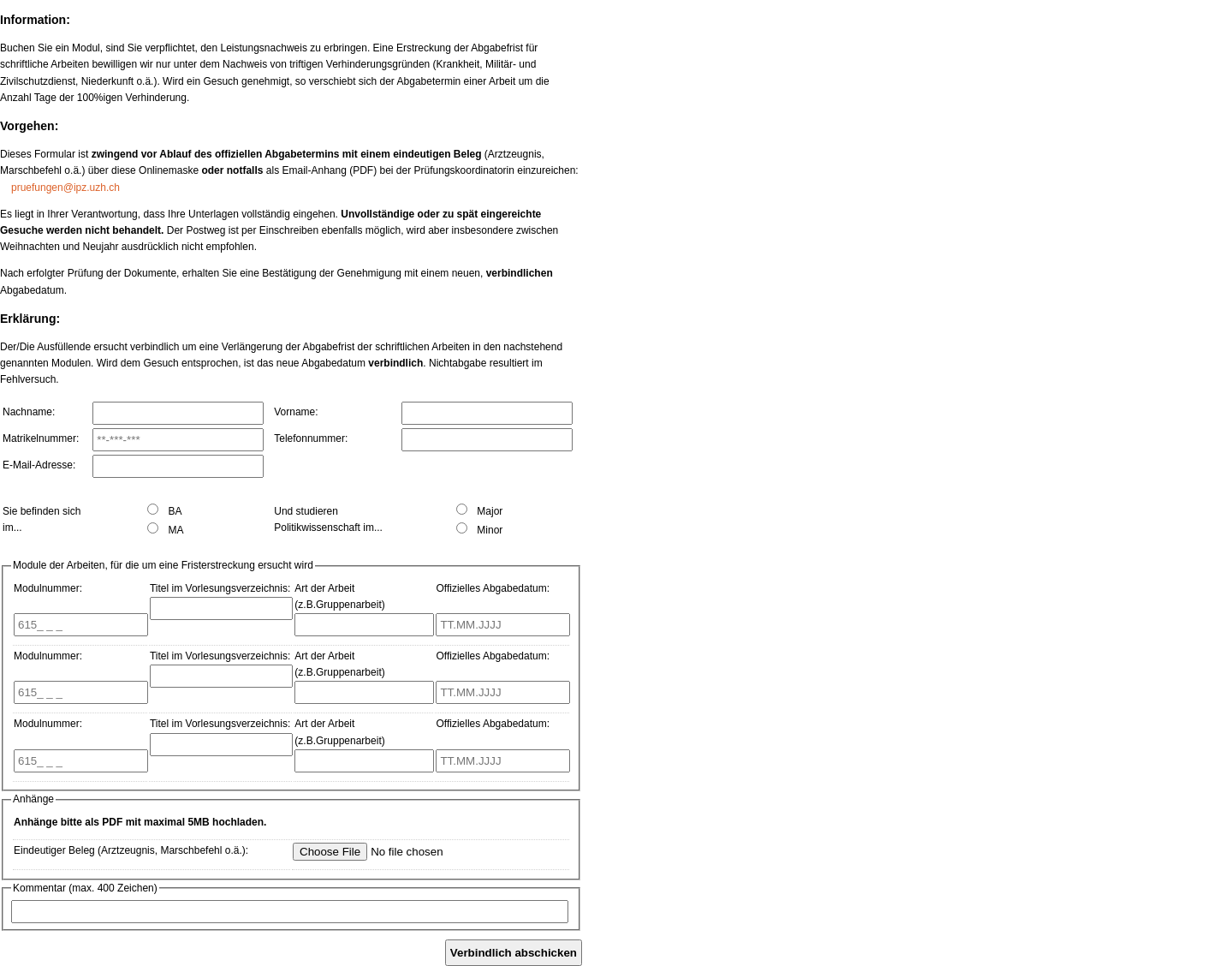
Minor (479, 530)
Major (479, 511)
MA (165, 530)
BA (164, 511)
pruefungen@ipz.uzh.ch (65, 188)
